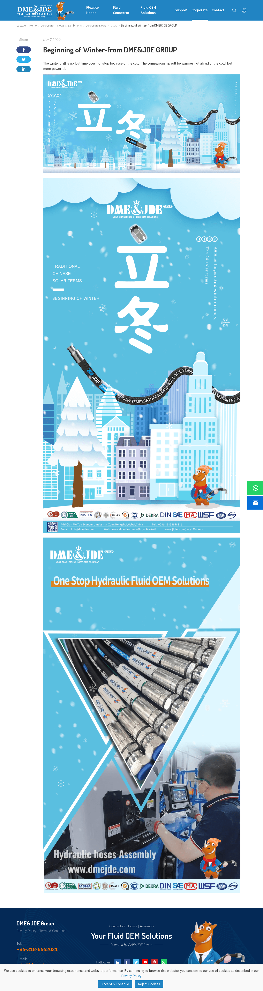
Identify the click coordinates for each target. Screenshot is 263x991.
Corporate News (95, 25)
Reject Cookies (149, 984)
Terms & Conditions (53, 931)
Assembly (147, 926)
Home (33, 25)
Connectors (117, 926)
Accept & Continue (115, 984)
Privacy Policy (26, 931)
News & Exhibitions (69, 25)
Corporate (47, 25)
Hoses (132, 926)
